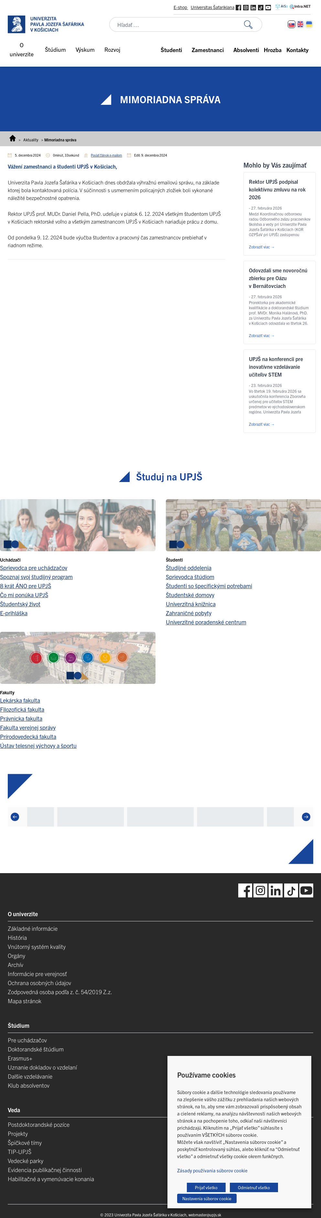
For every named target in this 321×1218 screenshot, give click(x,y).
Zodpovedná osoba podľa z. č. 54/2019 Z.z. (60, 991)
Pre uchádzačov (27, 1040)
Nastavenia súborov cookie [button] (206, 1198)
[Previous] (15, 817)
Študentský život (20, 604)
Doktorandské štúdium (36, 1049)
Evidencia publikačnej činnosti (45, 1169)
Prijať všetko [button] (206, 1187)
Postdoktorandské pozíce (39, 1124)
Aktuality (30, 139)
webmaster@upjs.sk (204, 1214)
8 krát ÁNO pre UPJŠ (25, 585)
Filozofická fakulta (22, 709)
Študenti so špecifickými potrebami (209, 585)
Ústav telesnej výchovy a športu (38, 745)
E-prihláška (13, 613)
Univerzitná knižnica (191, 604)
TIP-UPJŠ (19, 1151)
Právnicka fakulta (21, 718)
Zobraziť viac (262, 246)
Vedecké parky (25, 1160)
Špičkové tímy (25, 1142)
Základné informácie (33, 928)
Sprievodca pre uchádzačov (33, 567)
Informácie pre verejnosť (37, 973)
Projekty (18, 1133)
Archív (15, 964)
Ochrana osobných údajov (39, 982)
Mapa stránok (24, 1000)
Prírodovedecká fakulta (28, 736)
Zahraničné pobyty (188, 613)
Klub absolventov (28, 1085)
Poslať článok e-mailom (106, 155)
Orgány (16, 955)
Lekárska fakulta (20, 700)
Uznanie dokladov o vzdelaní (42, 1067)
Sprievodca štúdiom (190, 576)
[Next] (306, 817)
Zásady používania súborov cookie (212, 1170)
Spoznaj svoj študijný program (36, 576)
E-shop (181, 7)
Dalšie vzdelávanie (30, 1076)
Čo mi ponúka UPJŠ (24, 594)
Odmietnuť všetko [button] (254, 1187)
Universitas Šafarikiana (212, 7)
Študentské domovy (190, 594)
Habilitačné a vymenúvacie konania (51, 1178)
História (17, 937)
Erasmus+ (20, 1058)
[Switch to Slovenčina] (291, 24)
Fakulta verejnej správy (28, 727)
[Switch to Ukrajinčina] (309, 24)
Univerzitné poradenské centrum (206, 622)
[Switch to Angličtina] (300, 24)
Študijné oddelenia (188, 567)
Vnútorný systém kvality (37, 946)
